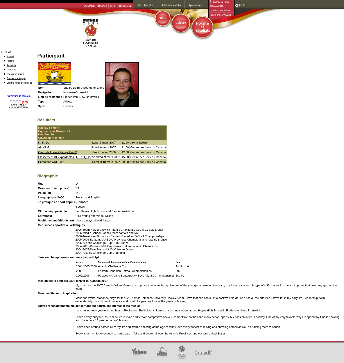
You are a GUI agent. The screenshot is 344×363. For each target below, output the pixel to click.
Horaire (10, 61)
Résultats (11, 65)
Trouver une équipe (16, 78)
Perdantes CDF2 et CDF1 (54, 162)
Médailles (11, 69)
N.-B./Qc (43, 142)
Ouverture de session (18, 96)
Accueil (10, 56)
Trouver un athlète (15, 74)
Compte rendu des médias (19, 83)
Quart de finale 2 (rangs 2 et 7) (57, 152)
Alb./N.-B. (44, 147)
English (243, 5)
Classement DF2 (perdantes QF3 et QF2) (64, 157)
